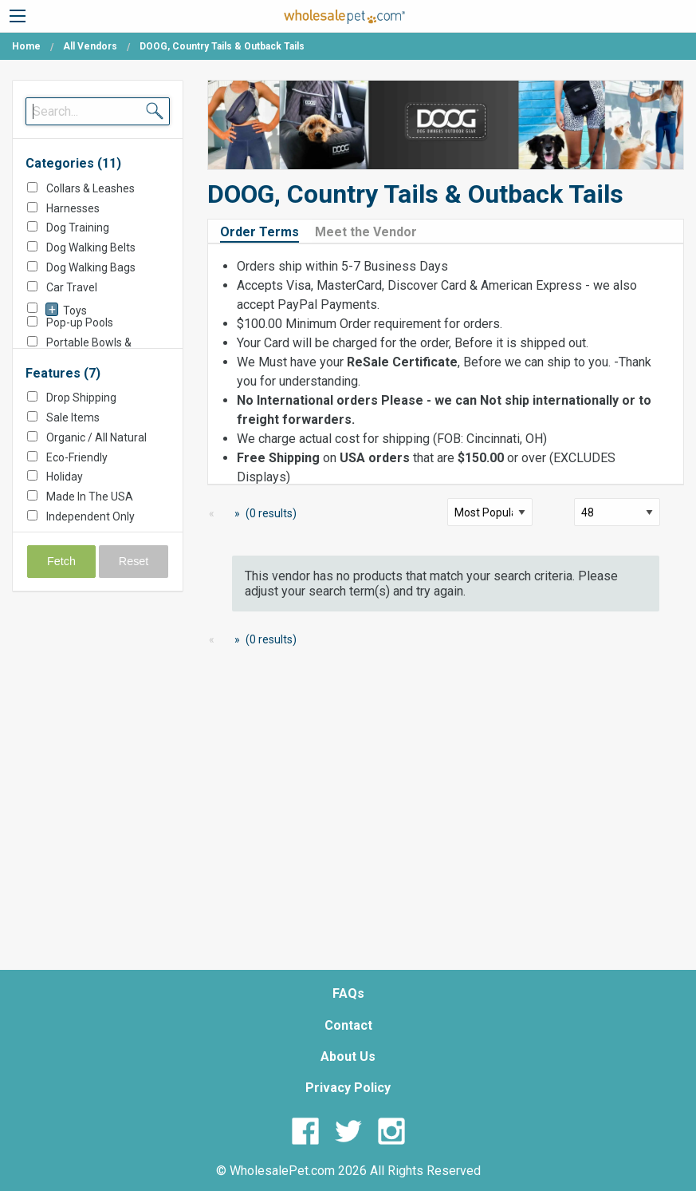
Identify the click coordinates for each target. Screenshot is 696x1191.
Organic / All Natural (96, 437)
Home (26, 46)
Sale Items (73, 417)
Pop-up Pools (79, 322)
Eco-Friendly (77, 457)
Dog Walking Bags (91, 267)
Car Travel (71, 287)
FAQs (348, 993)
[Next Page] (234, 513)
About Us (348, 1056)
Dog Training (77, 227)
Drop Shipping (81, 397)
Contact (348, 1025)
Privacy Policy (348, 1087)
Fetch (61, 561)
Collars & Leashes (90, 188)
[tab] (266, 231)
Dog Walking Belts (91, 247)
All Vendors (90, 46)
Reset (134, 561)
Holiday (64, 476)
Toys (75, 310)
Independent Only (90, 516)
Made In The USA (89, 496)
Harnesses (73, 208)
